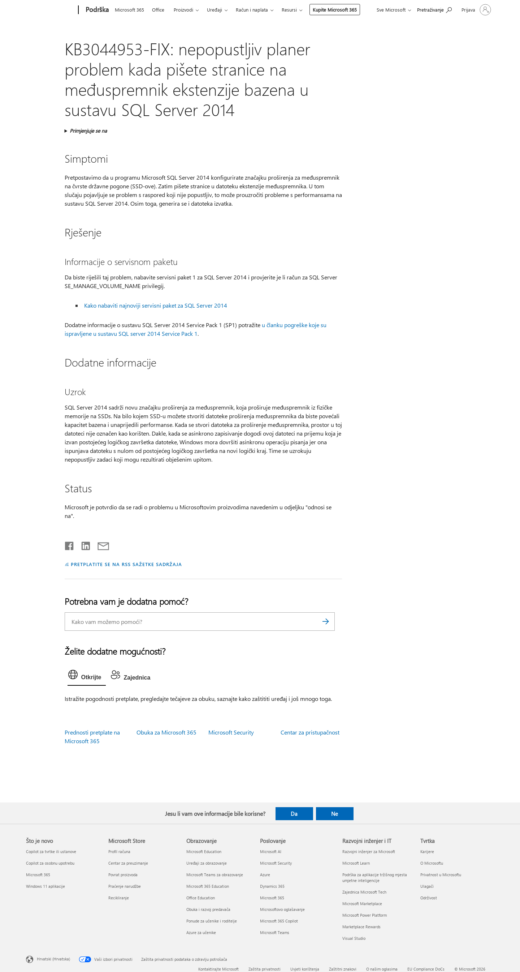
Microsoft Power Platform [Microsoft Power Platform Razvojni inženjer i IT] (364, 915)
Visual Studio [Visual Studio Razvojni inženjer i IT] (353, 938)
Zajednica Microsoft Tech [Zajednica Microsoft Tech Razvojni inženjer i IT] (364, 892)
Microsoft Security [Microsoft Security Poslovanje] (276, 863)
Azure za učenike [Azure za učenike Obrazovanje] (201, 932)
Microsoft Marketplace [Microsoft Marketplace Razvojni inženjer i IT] (362, 903)
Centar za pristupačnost (310, 732)
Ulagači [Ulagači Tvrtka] (427, 886)
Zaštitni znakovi (342, 969)
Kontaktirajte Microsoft (218, 969)
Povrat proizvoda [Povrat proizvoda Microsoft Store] (123, 874)
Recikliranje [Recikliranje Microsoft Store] (118, 897)
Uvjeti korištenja (304, 969)
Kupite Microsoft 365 (335, 10)
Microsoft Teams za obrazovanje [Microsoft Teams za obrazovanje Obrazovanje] (214, 874)
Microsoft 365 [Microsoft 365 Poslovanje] (272, 897)
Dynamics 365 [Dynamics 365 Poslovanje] (272, 886)
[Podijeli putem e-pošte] (100, 544)
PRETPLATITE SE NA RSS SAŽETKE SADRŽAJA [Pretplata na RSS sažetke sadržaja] (126, 564)
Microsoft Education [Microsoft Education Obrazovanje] (203, 851)
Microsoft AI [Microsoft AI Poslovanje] (270, 851)
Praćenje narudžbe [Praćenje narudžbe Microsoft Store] (124, 886)
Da (294, 813)
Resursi (289, 10)
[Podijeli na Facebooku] (70, 544)
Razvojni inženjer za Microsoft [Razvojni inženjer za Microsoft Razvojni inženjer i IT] (368, 851)
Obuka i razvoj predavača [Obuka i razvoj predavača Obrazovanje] (208, 909)
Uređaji (214, 10)
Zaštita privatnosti (264, 969)
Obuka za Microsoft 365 (166, 732)
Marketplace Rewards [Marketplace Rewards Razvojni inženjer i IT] (361, 926)
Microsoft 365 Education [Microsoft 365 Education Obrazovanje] (207, 886)
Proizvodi (183, 10)
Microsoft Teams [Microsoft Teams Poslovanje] (274, 932)
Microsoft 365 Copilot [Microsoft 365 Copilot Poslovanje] (279, 921)
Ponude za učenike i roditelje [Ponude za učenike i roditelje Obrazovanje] (211, 921)
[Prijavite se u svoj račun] (475, 9)
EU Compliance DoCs (426, 969)
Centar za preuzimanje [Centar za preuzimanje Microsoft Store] (128, 863)
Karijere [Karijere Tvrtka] (427, 851)
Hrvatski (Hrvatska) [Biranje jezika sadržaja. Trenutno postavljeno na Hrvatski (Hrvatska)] (53, 958)
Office (158, 10)
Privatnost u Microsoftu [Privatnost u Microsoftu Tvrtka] (440, 874)
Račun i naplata (252, 10)
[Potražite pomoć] (434, 9)
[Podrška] (96, 10)
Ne (334, 813)
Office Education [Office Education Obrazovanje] (200, 897)
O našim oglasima (382, 969)
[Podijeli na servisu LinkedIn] (83, 544)
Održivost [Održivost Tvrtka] (428, 897)
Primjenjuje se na (88, 130)
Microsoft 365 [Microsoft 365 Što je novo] (38, 874)
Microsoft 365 (129, 10)
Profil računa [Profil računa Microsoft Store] (119, 851)
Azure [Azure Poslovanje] (265, 874)
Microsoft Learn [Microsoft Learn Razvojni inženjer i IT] (356, 863)
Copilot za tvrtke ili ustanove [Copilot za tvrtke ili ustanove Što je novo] (51, 851)
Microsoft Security (231, 732)
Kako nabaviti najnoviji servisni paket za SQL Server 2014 (155, 305)
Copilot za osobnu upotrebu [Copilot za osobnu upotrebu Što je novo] (50, 863)
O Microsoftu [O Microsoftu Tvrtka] (431, 863)
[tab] (87, 676)
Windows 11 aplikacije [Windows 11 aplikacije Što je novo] (45, 886)
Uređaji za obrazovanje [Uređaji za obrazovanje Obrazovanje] (206, 863)
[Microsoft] (50, 10)
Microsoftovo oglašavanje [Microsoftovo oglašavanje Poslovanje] (282, 909)
